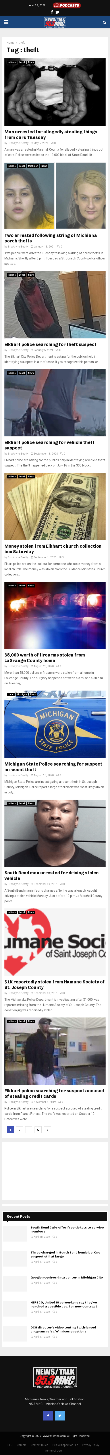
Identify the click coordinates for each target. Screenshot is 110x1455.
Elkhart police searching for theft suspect (50, 344)
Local (22, 62)
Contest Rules (39, 1445)
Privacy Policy (90, 1445)
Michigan (33, 166)
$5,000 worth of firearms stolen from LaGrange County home (44, 657)
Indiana (12, 62)
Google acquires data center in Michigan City (67, 1277)
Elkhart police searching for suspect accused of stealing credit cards (54, 1093)
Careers (22, 1445)
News (31, 62)
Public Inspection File (65, 1445)
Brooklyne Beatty (18, 143)
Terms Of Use (53, 1450)
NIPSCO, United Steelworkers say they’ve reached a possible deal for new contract (64, 1304)
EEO (10, 1445)
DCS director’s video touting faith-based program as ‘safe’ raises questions (63, 1329)
